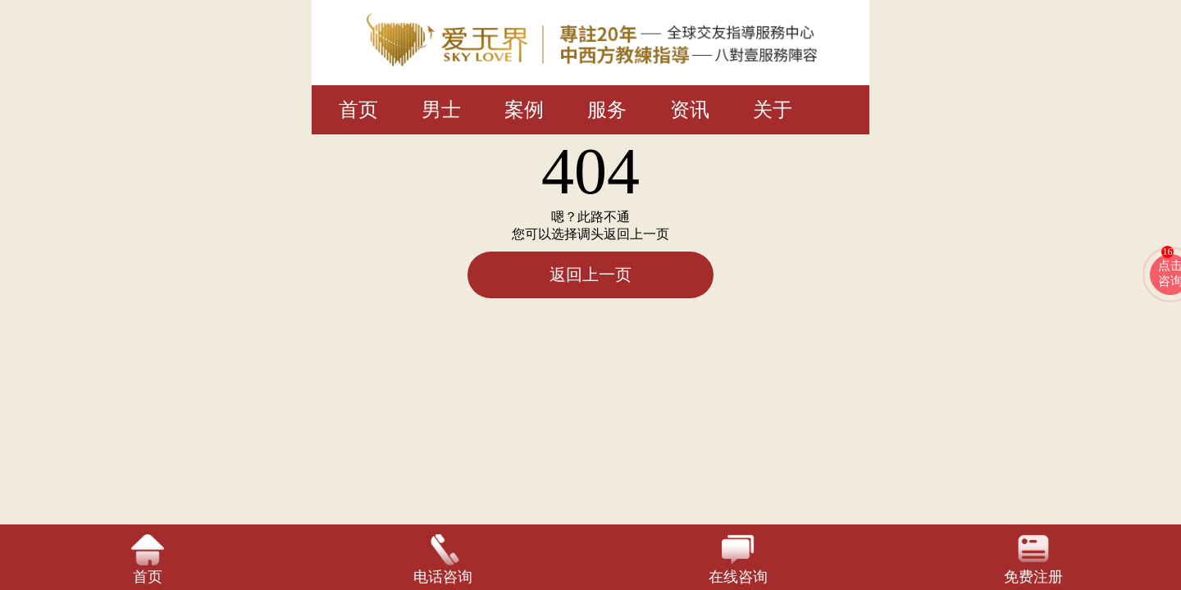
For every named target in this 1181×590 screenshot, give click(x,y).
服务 (607, 109)
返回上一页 (590, 275)
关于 (772, 109)
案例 (524, 109)
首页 (358, 109)
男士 (441, 109)
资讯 (689, 109)
